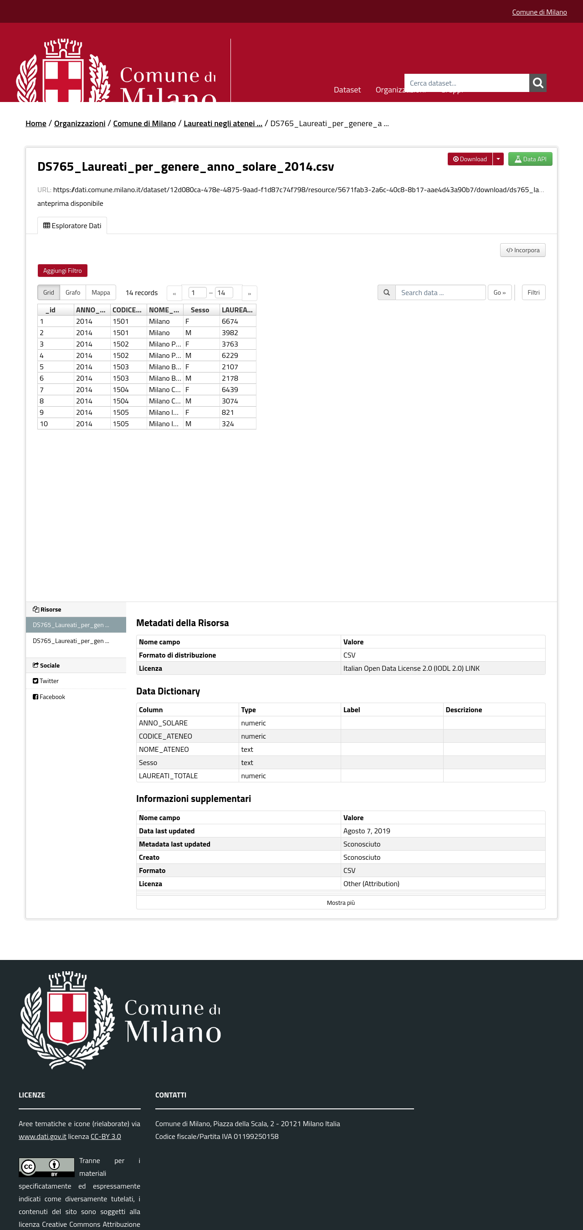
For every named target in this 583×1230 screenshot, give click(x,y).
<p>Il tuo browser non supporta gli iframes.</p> (291, 438)
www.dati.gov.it (42, 1136)
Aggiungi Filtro (62, 270)
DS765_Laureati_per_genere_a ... (329, 123)
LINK (472, 668)
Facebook (49, 696)
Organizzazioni (401, 88)
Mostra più (341, 902)
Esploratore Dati (72, 225)
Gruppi (451, 88)
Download (470, 158)
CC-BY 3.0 (106, 1136)
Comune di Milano (539, 11)
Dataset (347, 88)
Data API (530, 158)
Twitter (46, 680)
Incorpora (523, 250)
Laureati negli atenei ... (223, 123)
